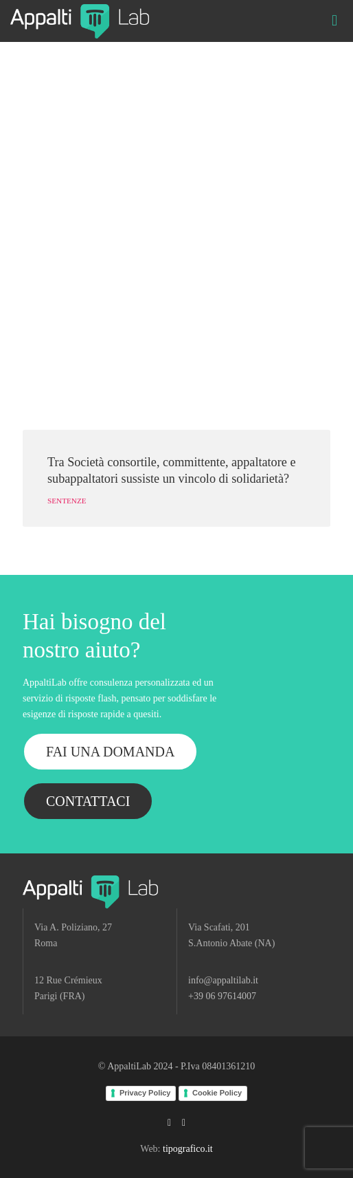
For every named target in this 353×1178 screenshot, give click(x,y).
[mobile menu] (334, 20)
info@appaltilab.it (223, 980)
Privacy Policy (145, 1093)
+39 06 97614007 (222, 996)
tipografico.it (188, 1149)
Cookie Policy (217, 1093)
